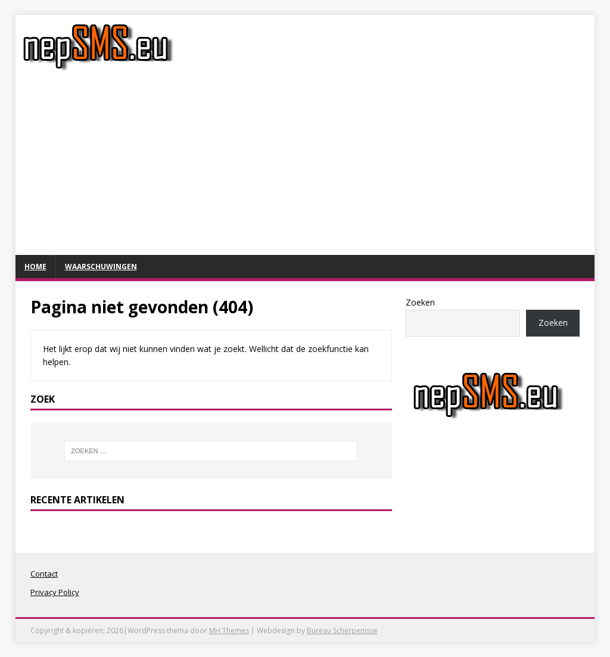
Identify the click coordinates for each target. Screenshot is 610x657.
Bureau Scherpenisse (342, 630)
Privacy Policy (54, 592)
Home (35, 266)
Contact (44, 573)
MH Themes (229, 630)
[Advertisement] (305, 165)
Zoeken (420, 302)
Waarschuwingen (101, 266)
